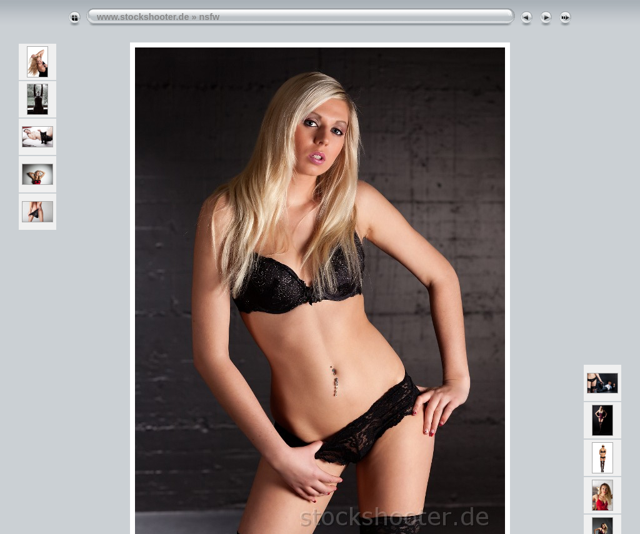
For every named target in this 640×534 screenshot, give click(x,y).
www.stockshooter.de (143, 17)
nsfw (209, 17)
